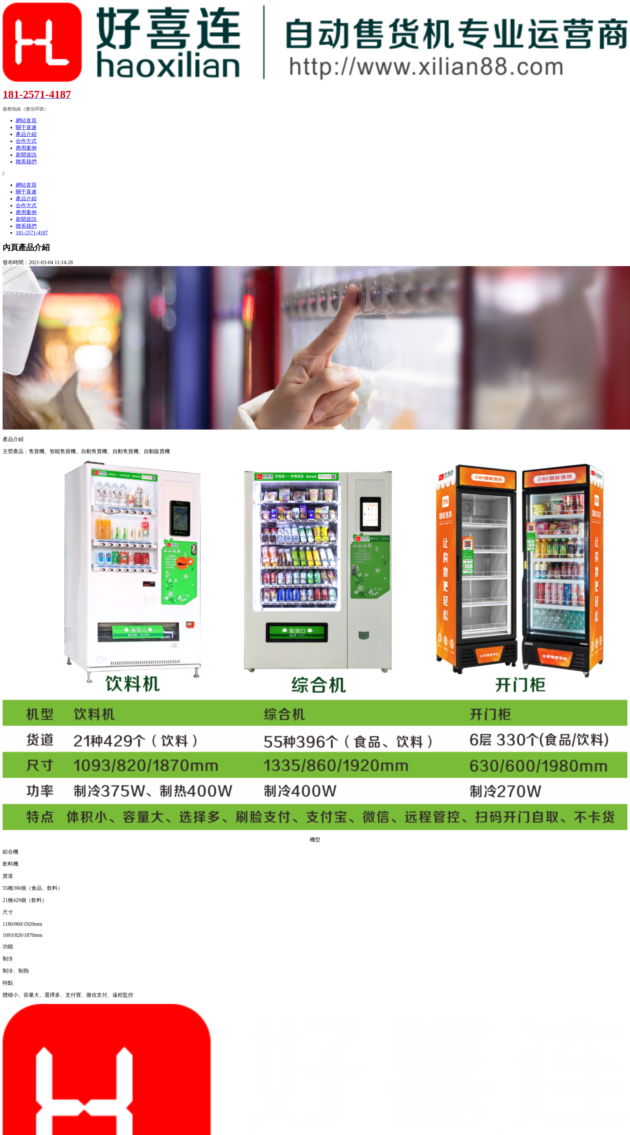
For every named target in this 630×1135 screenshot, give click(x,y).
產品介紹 (26, 134)
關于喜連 (26, 127)
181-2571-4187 (32, 232)
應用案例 (26, 148)
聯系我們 (26, 161)
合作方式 (26, 141)
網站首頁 (26, 120)
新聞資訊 (26, 155)
